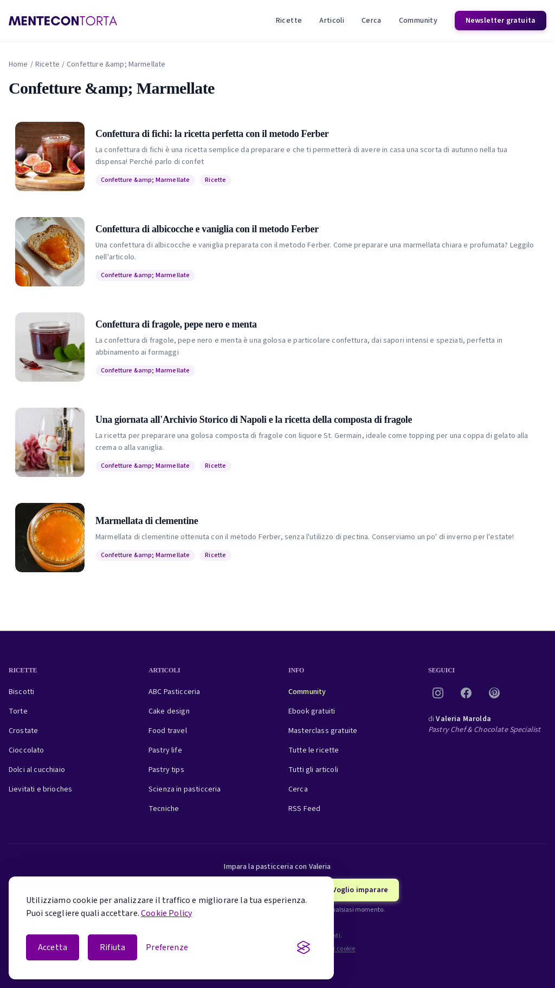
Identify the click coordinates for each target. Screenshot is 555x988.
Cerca (372, 20)
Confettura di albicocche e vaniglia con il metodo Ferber (207, 229)
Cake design (169, 711)
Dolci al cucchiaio (37, 769)
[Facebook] (466, 693)
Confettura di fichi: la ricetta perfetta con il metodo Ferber (211, 133)
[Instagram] (438, 693)
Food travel (168, 730)
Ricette (289, 20)
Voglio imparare (360, 890)
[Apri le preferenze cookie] (167, 947)
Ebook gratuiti (311, 711)
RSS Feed (304, 808)
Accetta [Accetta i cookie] (52, 947)
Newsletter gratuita (500, 20)
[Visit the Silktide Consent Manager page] (304, 947)
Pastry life (165, 750)
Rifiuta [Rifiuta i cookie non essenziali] (112, 947)
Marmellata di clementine (146, 520)
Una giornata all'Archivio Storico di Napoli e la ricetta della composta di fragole (253, 419)
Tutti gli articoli (313, 769)
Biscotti (21, 691)
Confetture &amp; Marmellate (145, 180)
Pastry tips (166, 769)
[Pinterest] (494, 693)
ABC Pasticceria (174, 691)
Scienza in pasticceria (185, 789)
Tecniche (164, 808)
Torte (18, 711)
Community (418, 20)
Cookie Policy (166, 913)
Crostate (23, 730)
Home (18, 64)
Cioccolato (26, 750)
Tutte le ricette (313, 750)
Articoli (331, 20)
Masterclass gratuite (322, 730)
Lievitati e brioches (40, 789)
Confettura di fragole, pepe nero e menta (176, 324)
